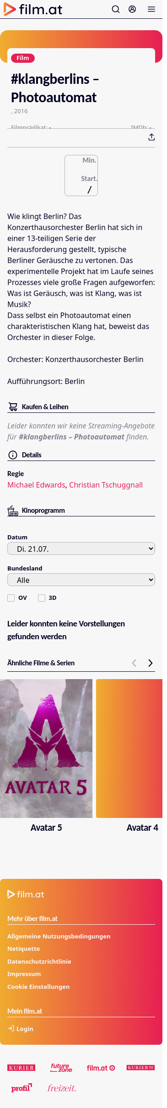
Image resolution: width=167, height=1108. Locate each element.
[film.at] (101, 1067)
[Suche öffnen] (115, 9)
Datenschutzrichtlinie (39, 961)
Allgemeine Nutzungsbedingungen (58, 936)
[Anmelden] (132, 9)
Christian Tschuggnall (106, 485)
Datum (17, 537)
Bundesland (24, 568)
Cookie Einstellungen (38, 986)
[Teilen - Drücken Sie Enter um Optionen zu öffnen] (151, 137)
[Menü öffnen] (151, 9)
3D (53, 597)
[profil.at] (21, 1087)
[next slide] (150, 663)
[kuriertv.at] (140, 1067)
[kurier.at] (21, 1067)
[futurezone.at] (61, 1067)
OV (22, 597)
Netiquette (23, 948)
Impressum (24, 974)
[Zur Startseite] (33, 9)
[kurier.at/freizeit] (61, 1087)
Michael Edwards (36, 485)
